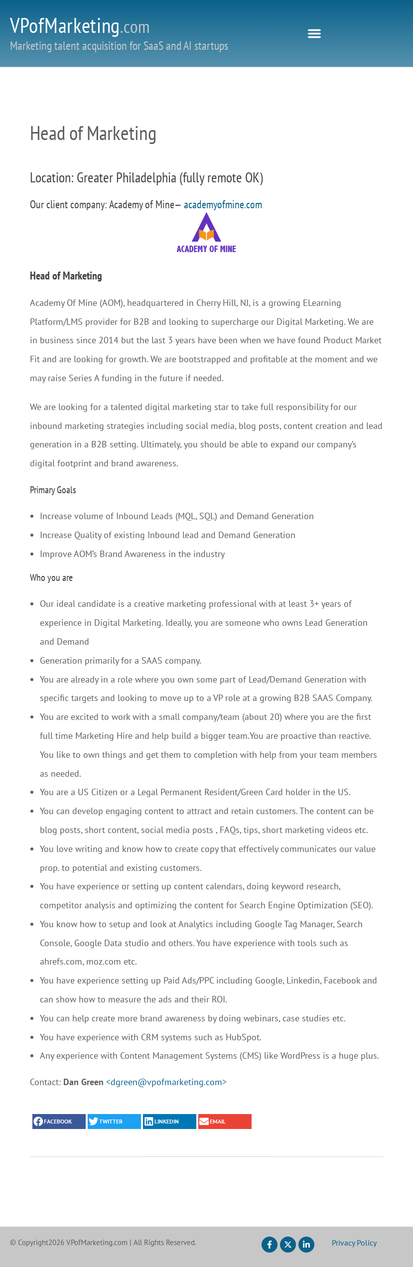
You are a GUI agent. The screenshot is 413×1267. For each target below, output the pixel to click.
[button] (314, 33)
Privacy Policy (354, 1243)
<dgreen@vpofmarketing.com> (166, 1082)
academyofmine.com (223, 204)
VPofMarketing (80, 25)
